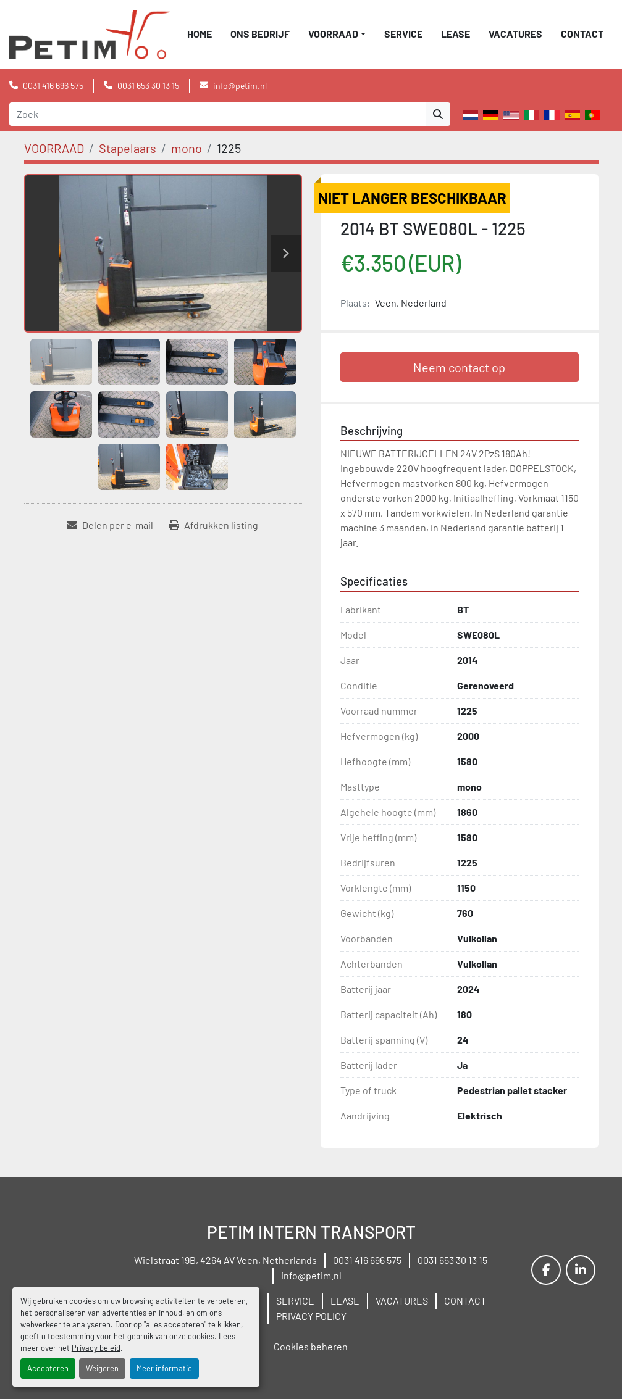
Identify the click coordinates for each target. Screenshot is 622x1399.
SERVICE (403, 33)
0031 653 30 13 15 (148, 85)
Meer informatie (164, 1368)
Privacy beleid (96, 1348)
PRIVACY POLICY (311, 1316)
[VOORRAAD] (54, 148)
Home (199, 33)
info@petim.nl (240, 85)
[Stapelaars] (127, 148)
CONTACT (582, 33)
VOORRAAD (333, 33)
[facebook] (546, 1270)
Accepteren (48, 1368)
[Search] (217, 114)
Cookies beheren (311, 1346)
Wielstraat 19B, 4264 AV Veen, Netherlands (225, 1260)
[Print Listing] (213, 525)
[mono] (186, 148)
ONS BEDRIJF (260, 33)
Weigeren (102, 1368)
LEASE (455, 33)
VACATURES (515, 33)
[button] (337, 34)
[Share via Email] (110, 525)
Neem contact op (459, 367)
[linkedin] (580, 1270)
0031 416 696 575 (53, 85)
